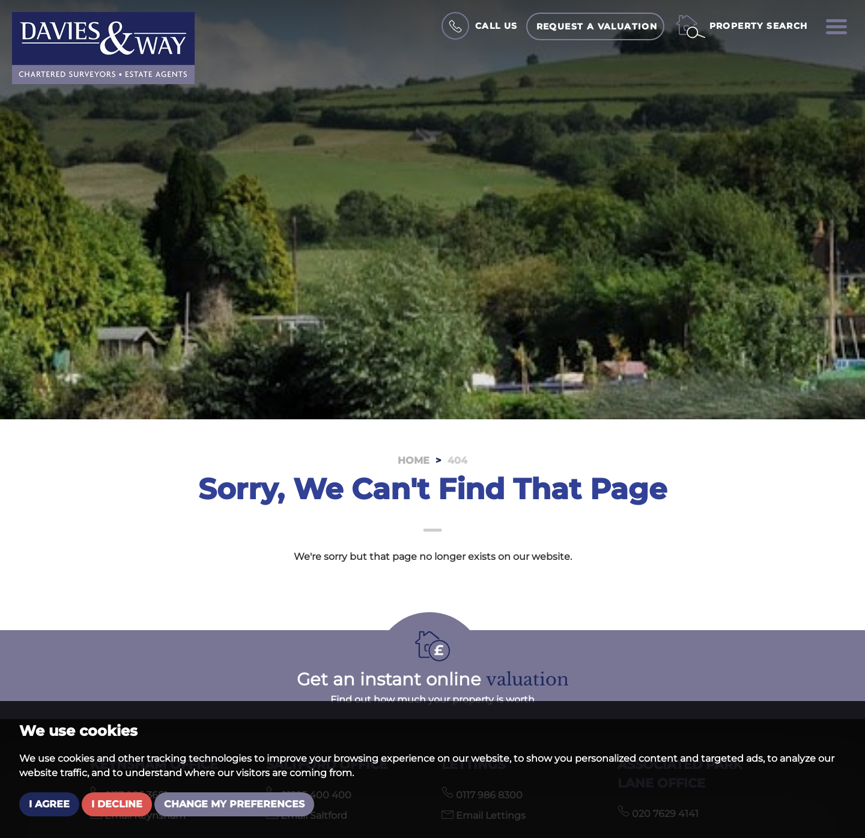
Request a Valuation (597, 26)
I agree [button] (49, 804)
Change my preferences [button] (234, 804)
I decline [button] (116, 804)
